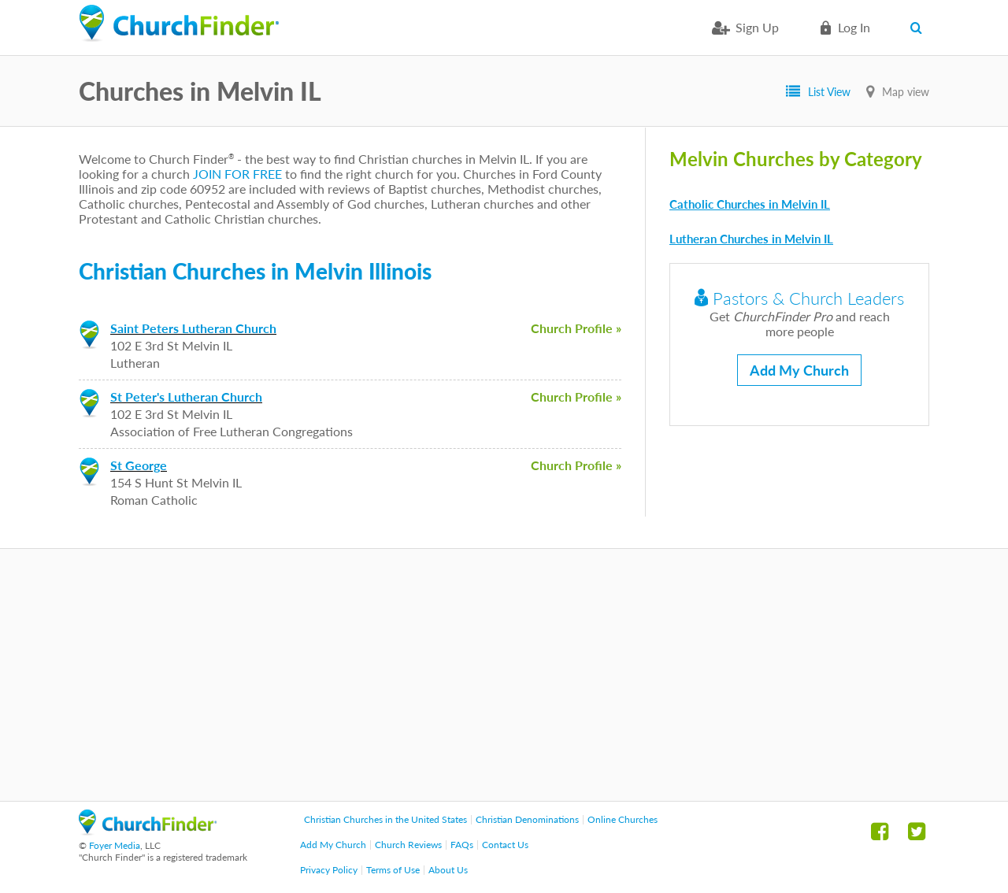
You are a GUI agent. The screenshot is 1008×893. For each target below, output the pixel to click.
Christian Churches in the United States (385, 819)
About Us (448, 870)
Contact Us (505, 844)
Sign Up (757, 27)
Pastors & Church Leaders (799, 298)
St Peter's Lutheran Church (186, 396)
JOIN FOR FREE (237, 173)
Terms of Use (393, 870)
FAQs (461, 844)
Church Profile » (576, 328)
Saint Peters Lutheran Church (193, 328)
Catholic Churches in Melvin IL (749, 204)
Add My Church (799, 370)
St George (138, 465)
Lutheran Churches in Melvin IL (751, 239)
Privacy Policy (329, 870)
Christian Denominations (527, 819)
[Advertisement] (504, 675)
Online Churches (622, 819)
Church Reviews (408, 844)
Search (919, 27)
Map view (905, 91)
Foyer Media (114, 845)
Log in (854, 27)
